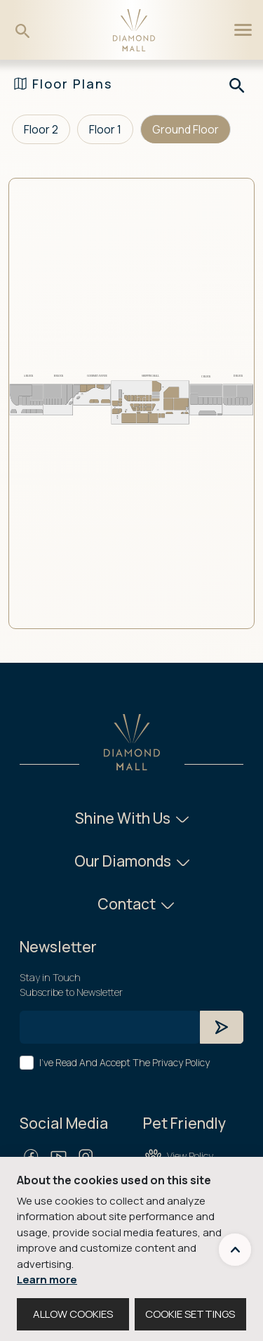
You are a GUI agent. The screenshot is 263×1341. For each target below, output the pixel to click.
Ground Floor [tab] (185, 129)
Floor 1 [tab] (105, 129)
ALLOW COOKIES (73, 1314)
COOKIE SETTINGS (190, 1314)
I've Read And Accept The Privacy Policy (124, 1062)
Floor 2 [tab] (41, 129)
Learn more (47, 1279)
